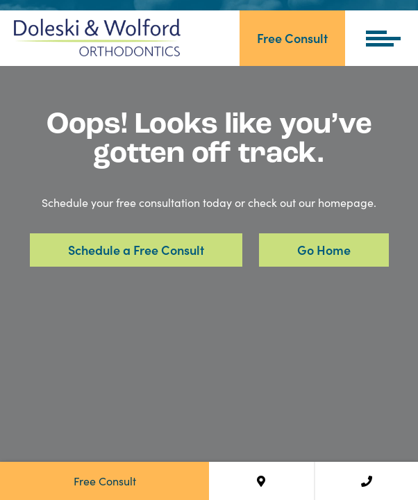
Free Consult (292, 38)
